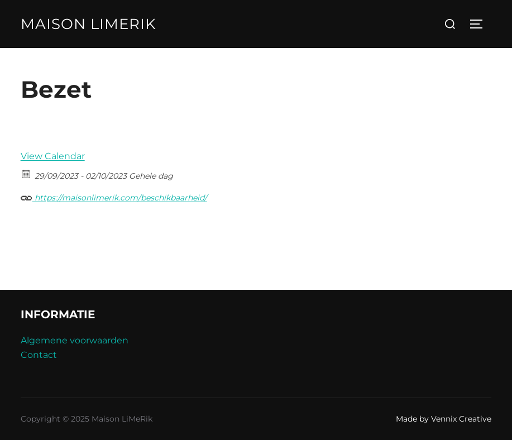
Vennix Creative (461, 419)
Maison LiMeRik (88, 24)
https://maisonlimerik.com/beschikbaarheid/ (114, 196)
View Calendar (53, 156)
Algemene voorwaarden (74, 340)
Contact (39, 355)
